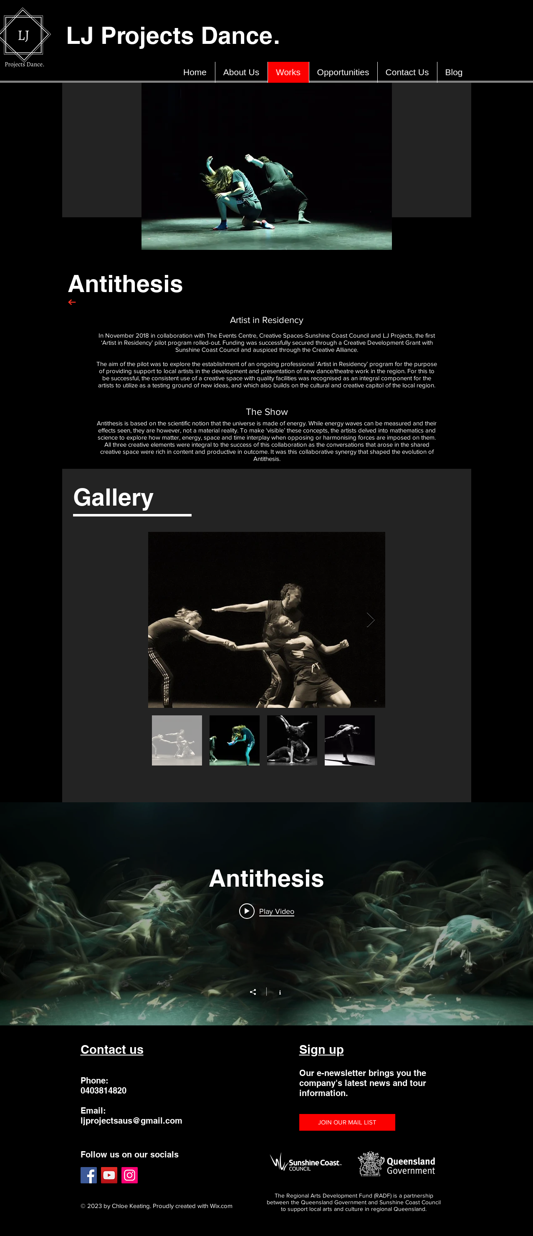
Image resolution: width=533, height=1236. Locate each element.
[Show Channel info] (275, 991)
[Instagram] (129, 1175)
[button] (347, 1122)
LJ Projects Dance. (176, 35)
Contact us (112, 1049)
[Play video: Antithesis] (266, 911)
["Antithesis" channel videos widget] (266, 913)
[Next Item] (371, 620)
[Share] (257, 992)
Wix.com (221, 1205)
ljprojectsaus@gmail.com (131, 1121)
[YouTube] (109, 1175)
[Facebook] (89, 1175)
